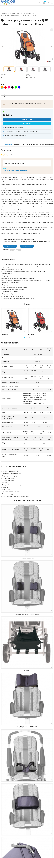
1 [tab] (24, 337)
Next (51, 46)
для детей (27, 246)
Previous (3, 46)
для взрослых (10, 246)
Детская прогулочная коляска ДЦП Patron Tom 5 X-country (18, 15)
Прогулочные (30, 13)
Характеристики (32, 144)
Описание (8, 144)
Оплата (7, 131)
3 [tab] (29, 337)
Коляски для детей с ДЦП (15, 13)
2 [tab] (27, 337)
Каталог (3, 13)
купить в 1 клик (27, 123)
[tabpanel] (13, 322)
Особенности (19, 144)
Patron (28, 77)
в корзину (27, 119)
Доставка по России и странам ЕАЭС (15, 135)
